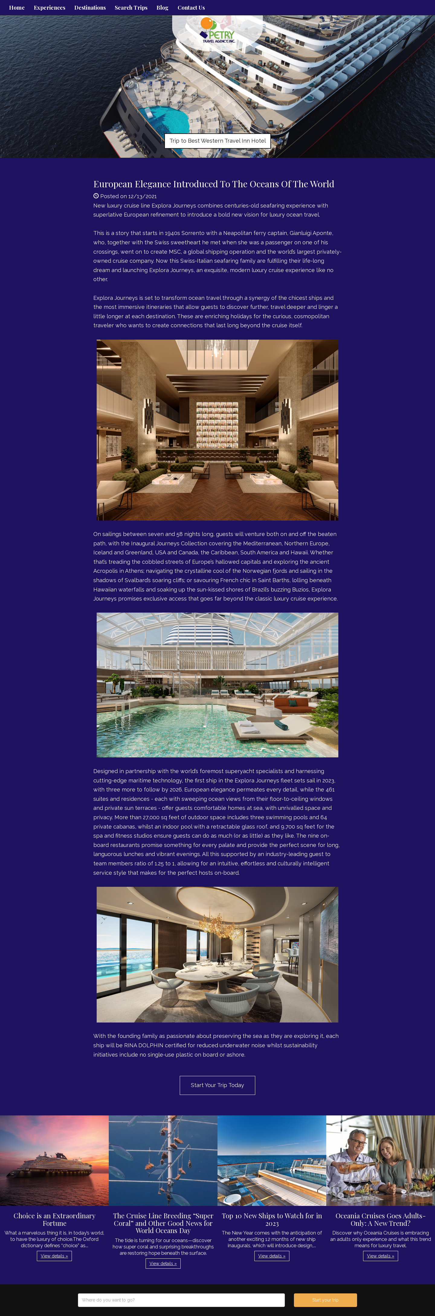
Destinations (90, 7)
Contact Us (191, 7)
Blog (162, 7)
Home (17, 7)
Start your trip (325, 1300)
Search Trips (131, 7)
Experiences (49, 7)
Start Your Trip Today (217, 1085)
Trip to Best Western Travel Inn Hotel (217, 141)
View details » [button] (54, 1256)
